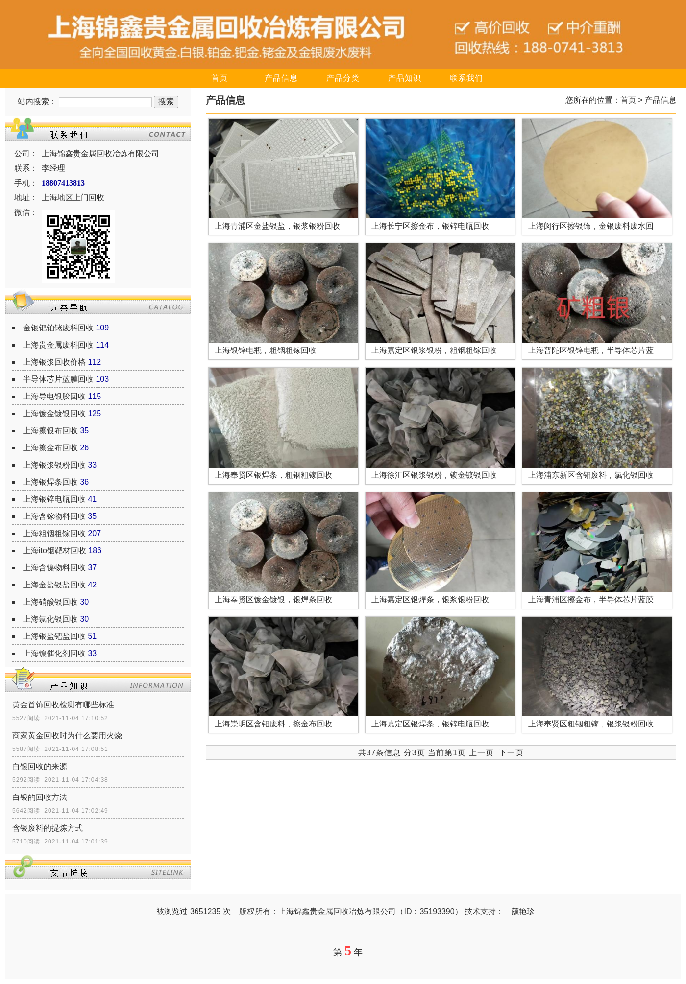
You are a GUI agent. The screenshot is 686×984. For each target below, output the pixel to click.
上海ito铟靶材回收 (54, 550)
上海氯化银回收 (50, 619)
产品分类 (343, 78)
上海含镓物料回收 (54, 516)
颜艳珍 (523, 911)
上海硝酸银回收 (50, 602)
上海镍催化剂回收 (54, 653)
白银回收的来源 (39, 766)
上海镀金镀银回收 (54, 413)
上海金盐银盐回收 (54, 585)
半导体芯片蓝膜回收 (58, 379)
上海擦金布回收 (50, 448)
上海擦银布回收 (50, 430)
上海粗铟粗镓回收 (54, 533)
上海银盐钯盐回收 (54, 636)
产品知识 (404, 78)
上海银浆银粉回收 (54, 465)
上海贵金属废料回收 (58, 345)
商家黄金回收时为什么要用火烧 (67, 735)
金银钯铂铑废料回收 (58, 328)
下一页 (511, 753)
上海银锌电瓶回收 (54, 499)
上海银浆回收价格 (54, 362)
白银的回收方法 (39, 797)
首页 (219, 78)
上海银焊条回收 (50, 482)
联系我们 (466, 78)
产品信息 (281, 78)
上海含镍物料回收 (54, 567)
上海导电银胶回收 (54, 396)
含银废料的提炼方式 (47, 828)
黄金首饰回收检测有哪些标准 (63, 705)
